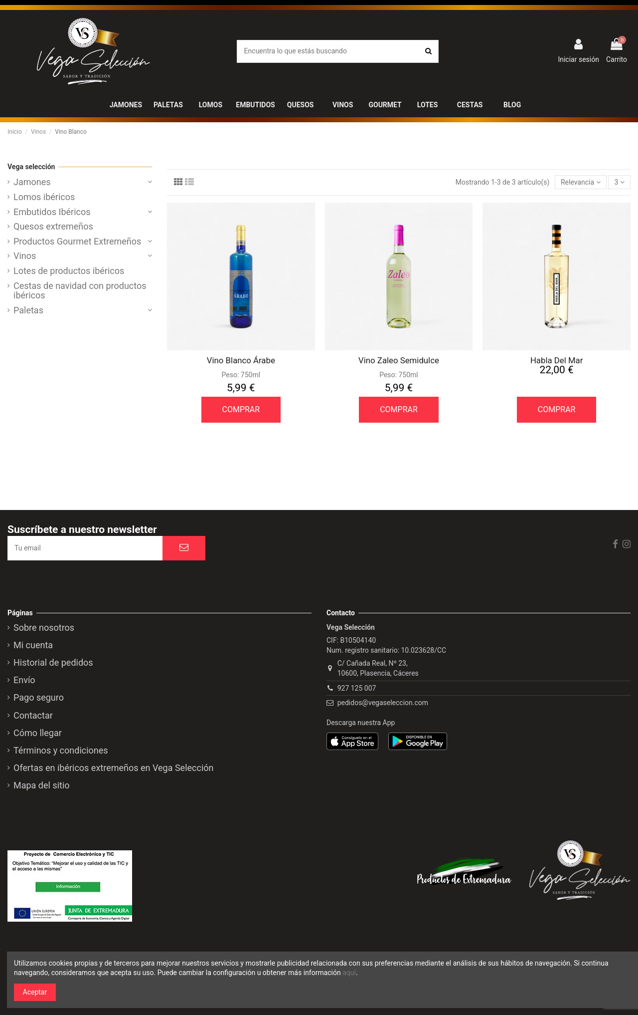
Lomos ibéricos (44, 197)
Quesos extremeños (53, 227)
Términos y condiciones (60, 751)
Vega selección (31, 167)
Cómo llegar (37, 733)
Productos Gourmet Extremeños (77, 242)
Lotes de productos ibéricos (68, 271)
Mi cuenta (33, 645)
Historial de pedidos (53, 663)
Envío (24, 680)
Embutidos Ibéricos (52, 212)
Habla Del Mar (556, 360)
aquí (349, 973)
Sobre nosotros (43, 628)
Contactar (33, 716)
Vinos (24, 256)
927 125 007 (356, 688)
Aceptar (35, 992)
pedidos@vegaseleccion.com (382, 703)
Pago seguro (38, 698)
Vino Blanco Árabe (241, 360)
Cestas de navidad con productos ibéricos (80, 291)
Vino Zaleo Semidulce (398, 360)
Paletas (28, 310)
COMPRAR (241, 409)
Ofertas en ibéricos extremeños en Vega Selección (113, 768)
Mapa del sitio (41, 785)
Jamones (32, 182)
